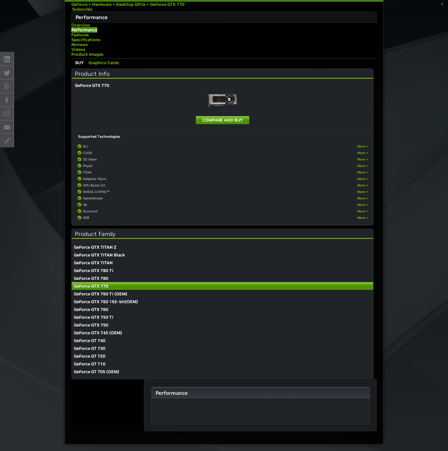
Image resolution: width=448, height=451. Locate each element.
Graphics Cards (103, 62)
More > (362, 146)
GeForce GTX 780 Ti (93, 270)
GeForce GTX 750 (91, 325)
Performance (84, 30)
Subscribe (81, 9)
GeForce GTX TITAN (93, 263)
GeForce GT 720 (89, 356)
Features (80, 35)
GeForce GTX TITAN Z (95, 247)
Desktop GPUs (131, 4)
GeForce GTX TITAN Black (99, 255)
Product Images (87, 54)
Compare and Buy (222, 120)
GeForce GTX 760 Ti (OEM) (100, 294)
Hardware (102, 4)
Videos (78, 49)
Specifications (85, 39)
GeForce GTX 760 (91, 309)
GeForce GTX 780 (91, 278)
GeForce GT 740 (89, 340)
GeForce (79, 4)
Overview (80, 25)
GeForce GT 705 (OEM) (96, 371)
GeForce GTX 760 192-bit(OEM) (106, 301)
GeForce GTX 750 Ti (93, 317)
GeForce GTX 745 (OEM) (98, 333)
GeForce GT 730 (89, 348)
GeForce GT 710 (89, 364)
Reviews (79, 44)
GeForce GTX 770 (167, 4)
